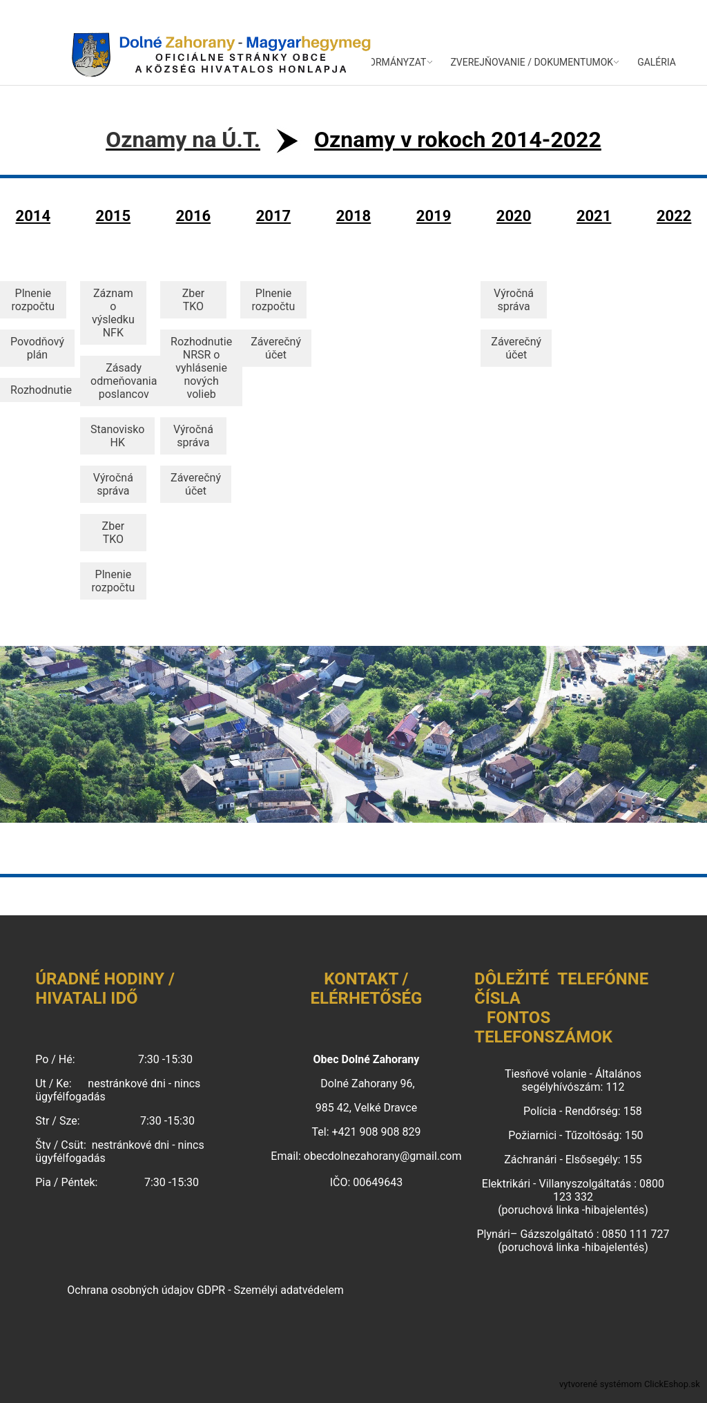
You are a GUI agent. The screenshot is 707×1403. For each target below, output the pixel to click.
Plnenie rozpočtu (33, 300)
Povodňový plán (37, 348)
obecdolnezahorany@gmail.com (383, 1156)
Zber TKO (113, 532)
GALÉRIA (656, 62)
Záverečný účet (196, 484)
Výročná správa (113, 484)
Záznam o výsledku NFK (113, 313)
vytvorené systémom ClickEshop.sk (629, 1384)
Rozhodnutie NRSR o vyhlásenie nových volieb (201, 368)
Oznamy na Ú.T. (183, 139)
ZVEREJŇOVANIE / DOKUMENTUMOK (531, 62)
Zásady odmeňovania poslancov (123, 381)
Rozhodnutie (41, 390)
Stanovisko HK (117, 436)
